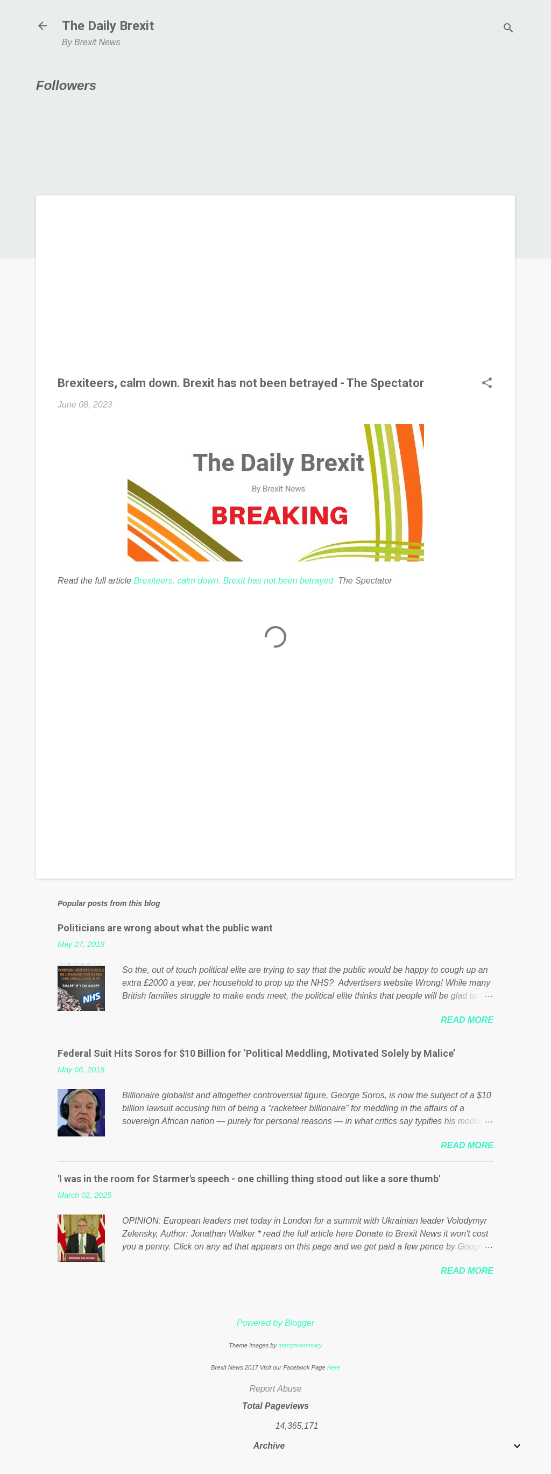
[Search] (508, 29)
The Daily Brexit (108, 25)
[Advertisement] (275, 292)
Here (333, 1367)
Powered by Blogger (275, 1323)
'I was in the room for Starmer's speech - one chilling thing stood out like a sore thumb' (249, 1178)
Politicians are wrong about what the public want (165, 927)
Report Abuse (275, 1388)
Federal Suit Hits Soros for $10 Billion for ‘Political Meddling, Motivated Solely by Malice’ (256, 1053)
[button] (487, 383)
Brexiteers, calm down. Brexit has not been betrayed (233, 580)
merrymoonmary (300, 1345)
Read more (467, 1019)
